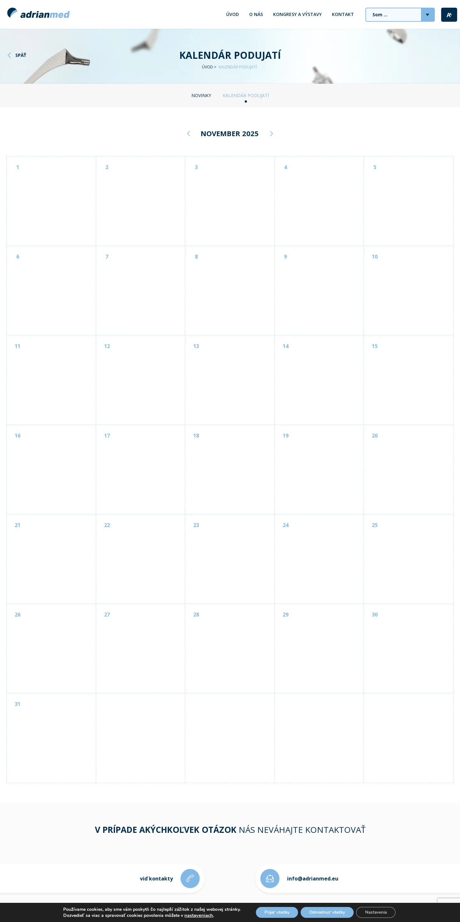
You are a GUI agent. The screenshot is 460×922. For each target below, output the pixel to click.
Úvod (232, 14)
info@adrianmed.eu (315, 878)
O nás (256, 14)
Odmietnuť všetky (327, 912)
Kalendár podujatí (246, 95)
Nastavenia (378, 912)
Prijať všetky (274, 912)
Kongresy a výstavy (297, 14)
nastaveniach (194, 915)
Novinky (201, 95)
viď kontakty (153, 878)
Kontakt (343, 14)
